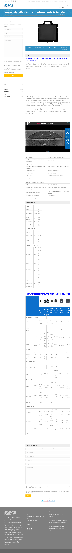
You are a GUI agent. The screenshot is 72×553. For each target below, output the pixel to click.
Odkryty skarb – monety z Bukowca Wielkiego (56, 515)
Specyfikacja (38, 47)
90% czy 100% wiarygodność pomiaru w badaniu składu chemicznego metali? (57, 527)
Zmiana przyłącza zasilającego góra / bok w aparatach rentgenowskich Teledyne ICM (58, 521)
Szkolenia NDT (61, 1)
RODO (56, 1)
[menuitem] (24, 4)
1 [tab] (47, 42)
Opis (29, 47)
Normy (66, 1)
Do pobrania (46, 47)
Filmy (54, 47)
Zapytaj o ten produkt (64, 48)
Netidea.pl (65, 551)
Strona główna (60, 14)
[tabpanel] (47, 31)
